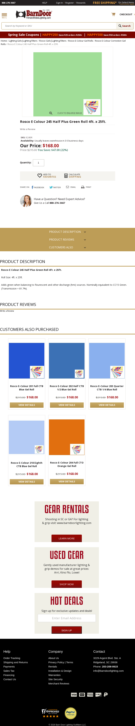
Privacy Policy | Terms (60, 662)
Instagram (60, 695)
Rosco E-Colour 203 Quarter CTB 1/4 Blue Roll (106, 387)
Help (44, 2)
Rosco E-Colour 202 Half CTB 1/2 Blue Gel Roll (67, 387)
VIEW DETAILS (26, 405)
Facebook (34, 695)
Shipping (75, 175)
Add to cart (71, 162)
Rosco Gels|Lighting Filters (52, 40)
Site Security (55, 679)
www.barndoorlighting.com (74, 523)
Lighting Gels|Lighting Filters (23, 40)
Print (88, 187)
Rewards (81, 2)
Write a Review (27, 129)
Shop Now (67, 584)
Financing (8, 675)
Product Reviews (61, 239)
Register (69, 2)
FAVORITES (49, 175)
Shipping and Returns (15, 662)
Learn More (67, 538)
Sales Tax (8, 670)
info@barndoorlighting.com (108, 670)
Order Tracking (11, 658)
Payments (9, 666)
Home (4, 40)
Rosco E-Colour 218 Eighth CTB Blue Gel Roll (26, 464)
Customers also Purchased (61, 248)
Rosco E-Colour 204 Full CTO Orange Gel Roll (67, 464)
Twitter (43, 695)
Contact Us (9, 679)
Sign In (59, 2)
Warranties (54, 675)
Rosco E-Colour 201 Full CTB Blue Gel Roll (26, 387)
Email (73, 187)
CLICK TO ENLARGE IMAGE (69, 113)
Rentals (52, 666)
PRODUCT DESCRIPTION (65, 232)
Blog (51, 695)
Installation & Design (59, 670)
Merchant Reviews (58, 683)
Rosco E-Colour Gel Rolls (80, 40)
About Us (53, 658)
